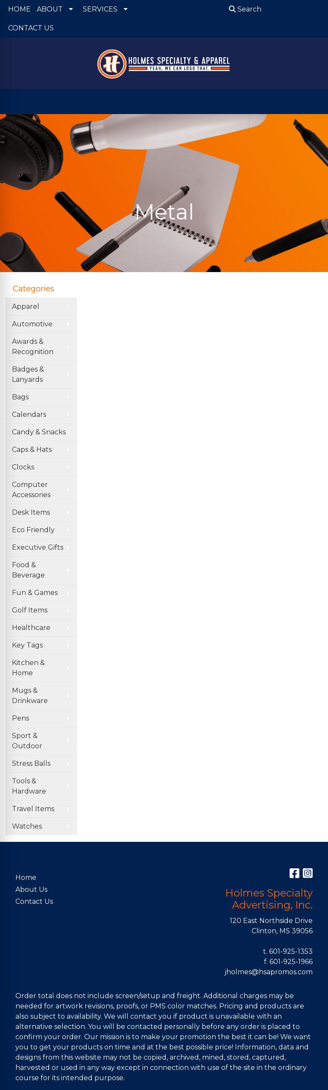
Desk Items (31, 512)
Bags (20, 397)
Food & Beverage (28, 570)
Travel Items (33, 809)
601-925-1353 (291, 951)
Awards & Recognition (32, 346)
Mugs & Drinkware (30, 695)
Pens (20, 718)
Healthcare (31, 628)
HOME (19, 9)
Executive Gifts (37, 547)
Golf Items (29, 610)
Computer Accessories (31, 490)
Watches (27, 826)
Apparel (25, 306)
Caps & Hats (32, 449)
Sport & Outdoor (27, 741)
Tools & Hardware (29, 786)
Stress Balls (31, 763)
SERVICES (100, 9)
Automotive (32, 324)
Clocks (23, 467)
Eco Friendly (33, 530)
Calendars (29, 414)
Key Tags (27, 645)
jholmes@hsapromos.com (269, 972)
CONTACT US (31, 28)
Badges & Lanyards (28, 374)
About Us (31, 889)
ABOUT (50, 9)
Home (25, 877)
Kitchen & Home (28, 668)
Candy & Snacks (39, 432)
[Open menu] (310, 101)
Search (245, 9)
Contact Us (34, 901)
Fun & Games (35, 593)
